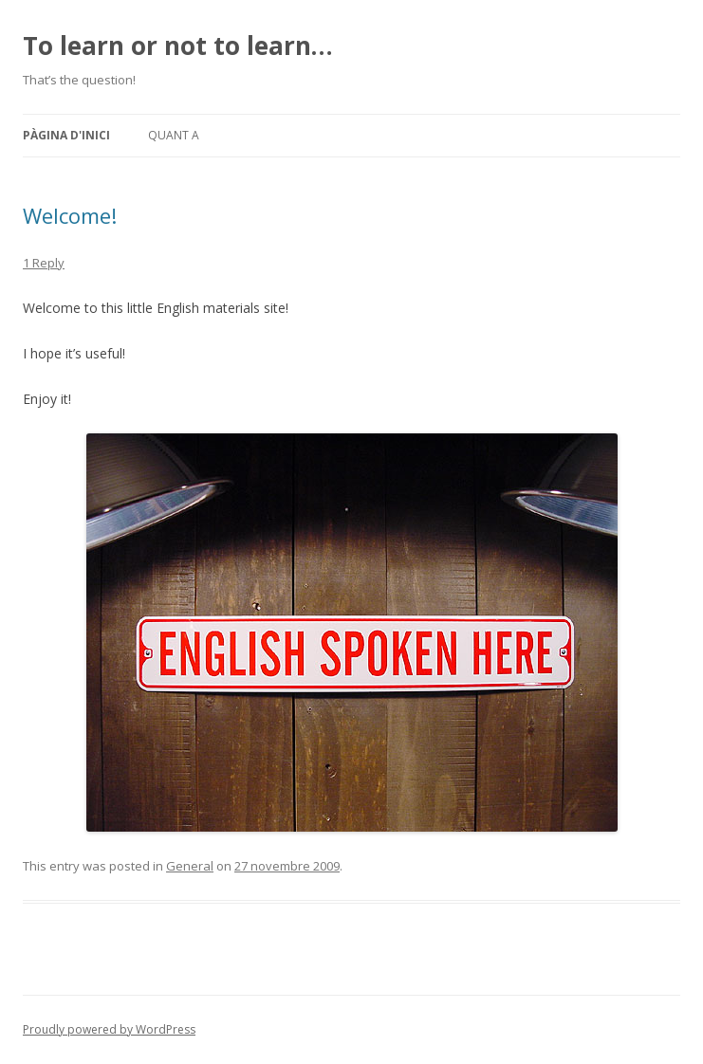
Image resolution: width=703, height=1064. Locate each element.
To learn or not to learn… (178, 45)
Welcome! (70, 215)
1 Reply (44, 262)
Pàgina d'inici (66, 135)
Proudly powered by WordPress (109, 1029)
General (189, 865)
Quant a (173, 135)
